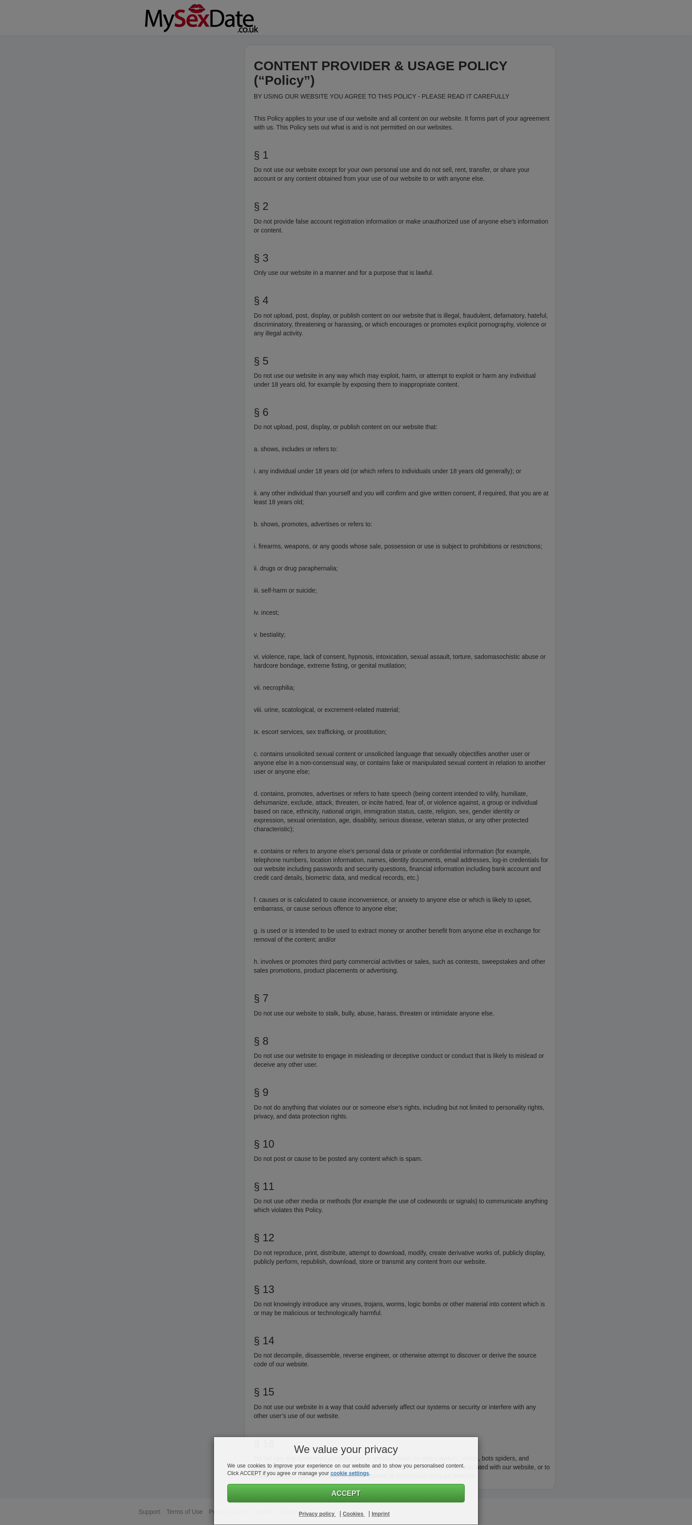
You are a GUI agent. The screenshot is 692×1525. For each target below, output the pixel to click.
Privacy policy (317, 1514)
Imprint (381, 1514)
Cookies (354, 1514)
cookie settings (350, 1473)
